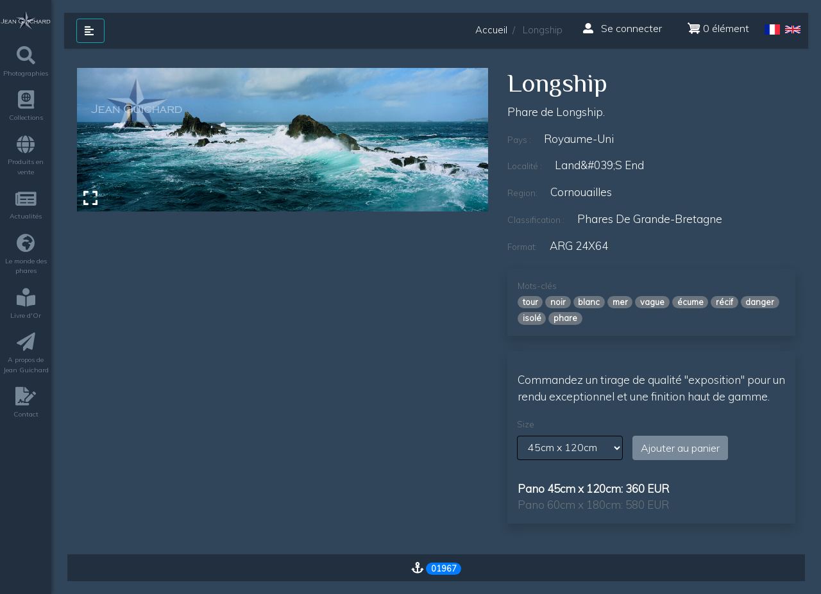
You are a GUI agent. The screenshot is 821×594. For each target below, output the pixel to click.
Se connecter (622, 28)
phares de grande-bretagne (649, 219)
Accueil (491, 30)
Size (525, 424)
